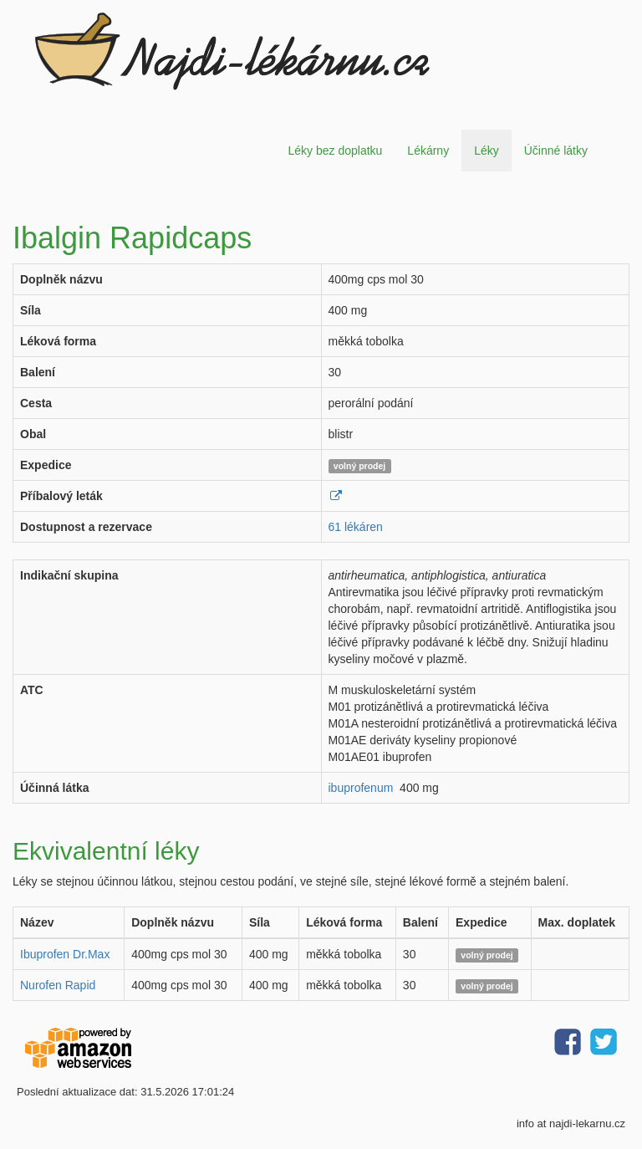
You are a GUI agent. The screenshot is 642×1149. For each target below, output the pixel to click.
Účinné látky (556, 150)
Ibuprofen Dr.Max (65, 954)
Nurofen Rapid (57, 985)
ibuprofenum (361, 787)
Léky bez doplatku (335, 150)
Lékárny (428, 150)
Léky (486, 150)
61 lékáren (356, 527)
